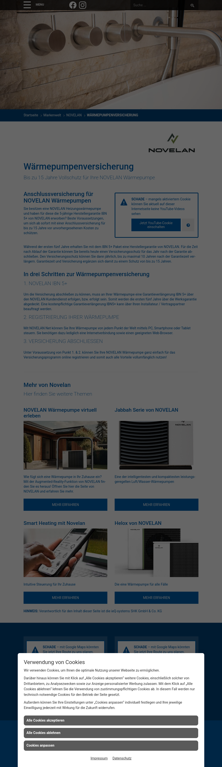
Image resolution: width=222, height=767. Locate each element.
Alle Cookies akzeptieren (45, 720)
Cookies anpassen (40, 745)
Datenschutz (121, 758)
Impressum (99, 758)
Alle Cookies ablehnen (43, 733)
